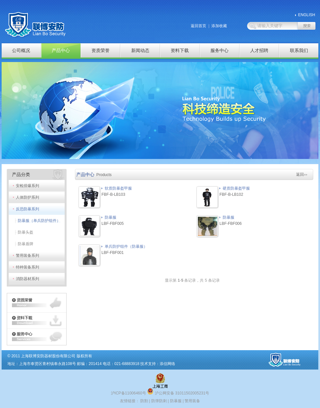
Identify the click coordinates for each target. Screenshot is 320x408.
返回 (301, 174)
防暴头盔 (25, 232)
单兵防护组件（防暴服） (126, 246)
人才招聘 (259, 50)
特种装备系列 (27, 267)
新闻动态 (140, 50)
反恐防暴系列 (27, 209)
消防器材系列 (27, 279)
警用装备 (192, 401)
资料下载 (180, 50)
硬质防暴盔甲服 (236, 188)
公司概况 (21, 50)
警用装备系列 (27, 255)
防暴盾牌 (25, 244)
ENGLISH (306, 15)
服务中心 (219, 50)
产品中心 (61, 50)
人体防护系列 (27, 197)
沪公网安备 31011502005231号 (178, 393)
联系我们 (299, 50)
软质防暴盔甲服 (118, 188)
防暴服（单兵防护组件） (39, 220)
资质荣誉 (100, 50)
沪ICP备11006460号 (128, 393)
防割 (144, 401)
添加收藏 (219, 26)
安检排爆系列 (27, 185)
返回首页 (198, 26)
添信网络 (167, 363)
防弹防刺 (159, 401)
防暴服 (110, 217)
